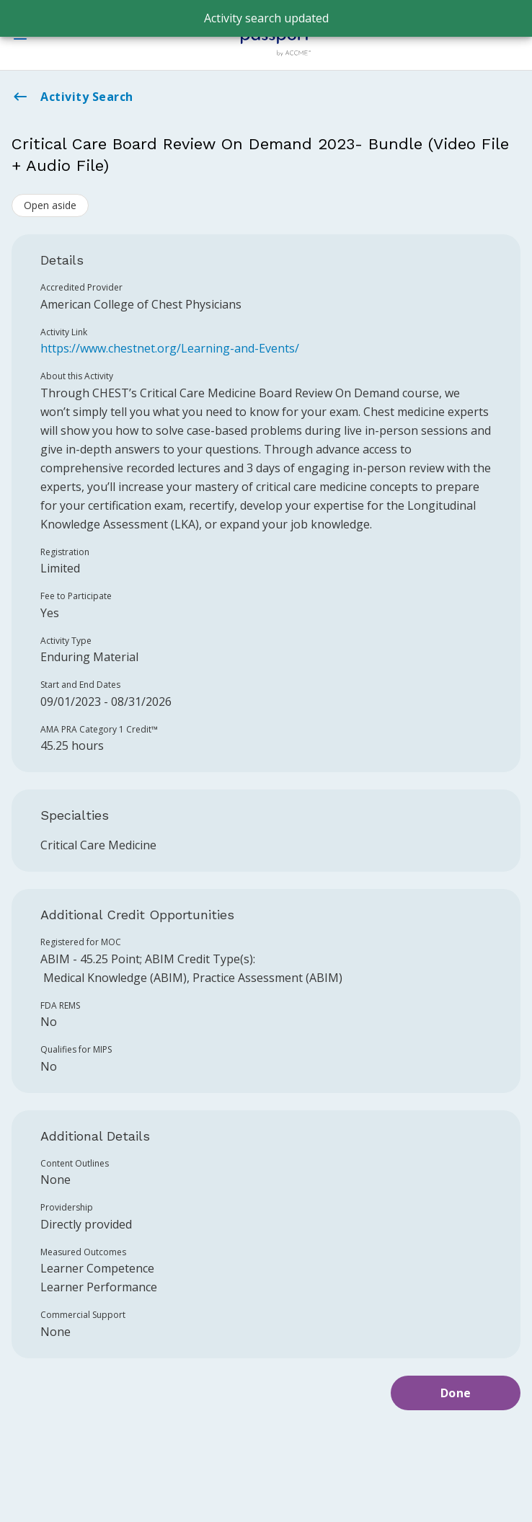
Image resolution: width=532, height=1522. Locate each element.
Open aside (50, 205)
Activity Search (72, 96)
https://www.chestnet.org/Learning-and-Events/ (169, 348)
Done (455, 1393)
